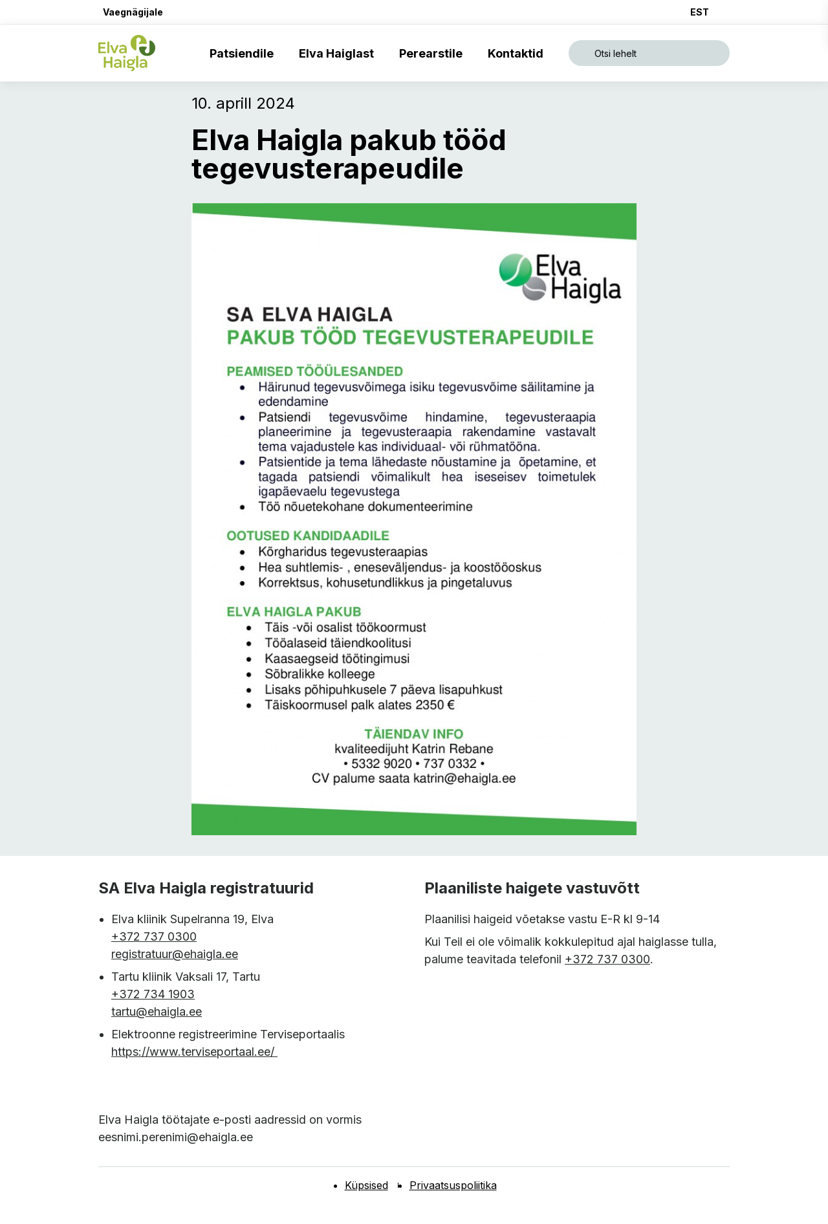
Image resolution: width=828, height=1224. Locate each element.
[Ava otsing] (649, 53)
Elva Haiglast (339, 53)
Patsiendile (244, 53)
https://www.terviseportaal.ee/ (194, 1051)
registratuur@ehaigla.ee (174, 954)
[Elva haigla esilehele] (126, 53)
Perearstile (433, 53)
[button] (130, 12)
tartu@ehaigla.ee (156, 1011)
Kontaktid (518, 53)
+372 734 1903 (153, 994)
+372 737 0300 (154, 936)
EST (699, 11)
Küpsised (366, 1185)
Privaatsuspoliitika (453, 1185)
